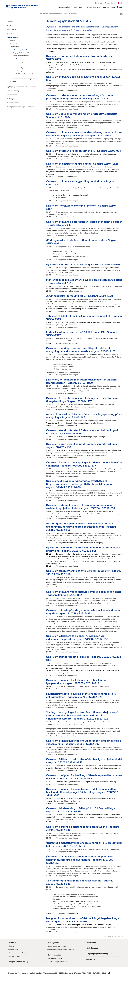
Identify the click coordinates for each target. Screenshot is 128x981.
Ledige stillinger (15, 956)
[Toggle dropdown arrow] (72, 8)
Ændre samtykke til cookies (58, 962)
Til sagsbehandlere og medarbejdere (21, 107)
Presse (107, 3)
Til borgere (11, 99)
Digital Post (13, 949)
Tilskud (9, 33)
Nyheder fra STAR (93, 8)
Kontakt (113, 3)
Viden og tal (11, 29)
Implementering (13, 91)
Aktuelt (12, 40)
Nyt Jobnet (13, 44)
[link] (121, 14)
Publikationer (92, 948)
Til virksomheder (13, 103)
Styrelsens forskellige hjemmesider (61, 949)
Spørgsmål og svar (22, 65)
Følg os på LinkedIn (19, 962)
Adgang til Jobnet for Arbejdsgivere (24, 53)
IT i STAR (13, 82)
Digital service (12, 37)
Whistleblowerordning (17, 953)
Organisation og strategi (57, 946)
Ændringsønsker (21, 71)
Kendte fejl (19, 68)
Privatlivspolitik (54, 955)
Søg (119, 8)
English (92, 959)
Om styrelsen (99, 3)
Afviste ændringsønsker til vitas (26, 74)
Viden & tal (78, 8)
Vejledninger (20, 62)
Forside (40, 13)
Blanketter (91, 943)
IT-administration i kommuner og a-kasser (23, 79)
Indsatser (10, 21)
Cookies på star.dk (55, 958)
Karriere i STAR (109, 8)
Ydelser (10, 25)
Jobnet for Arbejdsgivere (21, 55)
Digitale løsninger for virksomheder (53, 13)
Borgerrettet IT (15, 46)
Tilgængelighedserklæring (99, 953)
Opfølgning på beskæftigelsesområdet (21, 87)
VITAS (65, 13)
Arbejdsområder (64, 8)
